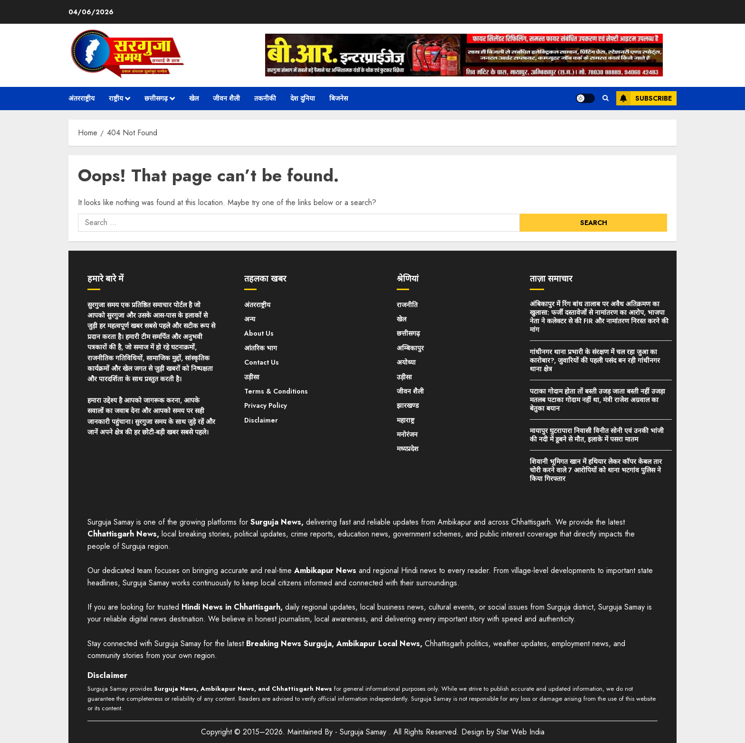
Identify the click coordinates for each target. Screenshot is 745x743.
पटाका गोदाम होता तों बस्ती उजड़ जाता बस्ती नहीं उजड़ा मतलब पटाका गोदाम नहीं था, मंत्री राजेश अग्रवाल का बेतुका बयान (597, 399)
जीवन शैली (226, 98)
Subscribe (644, 98)
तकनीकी (265, 98)
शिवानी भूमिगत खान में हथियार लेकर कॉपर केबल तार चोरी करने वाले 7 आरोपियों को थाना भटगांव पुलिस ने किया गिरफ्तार (596, 470)
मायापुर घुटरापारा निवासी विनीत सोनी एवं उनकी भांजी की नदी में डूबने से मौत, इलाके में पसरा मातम (597, 435)
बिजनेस (338, 98)
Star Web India (520, 731)
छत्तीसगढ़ (156, 98)
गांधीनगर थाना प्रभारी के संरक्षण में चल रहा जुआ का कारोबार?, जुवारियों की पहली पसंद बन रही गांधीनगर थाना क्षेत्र (595, 360)
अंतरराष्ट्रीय (81, 98)
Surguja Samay (364, 731)
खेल (194, 98)
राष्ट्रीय (116, 98)
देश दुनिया (302, 98)
